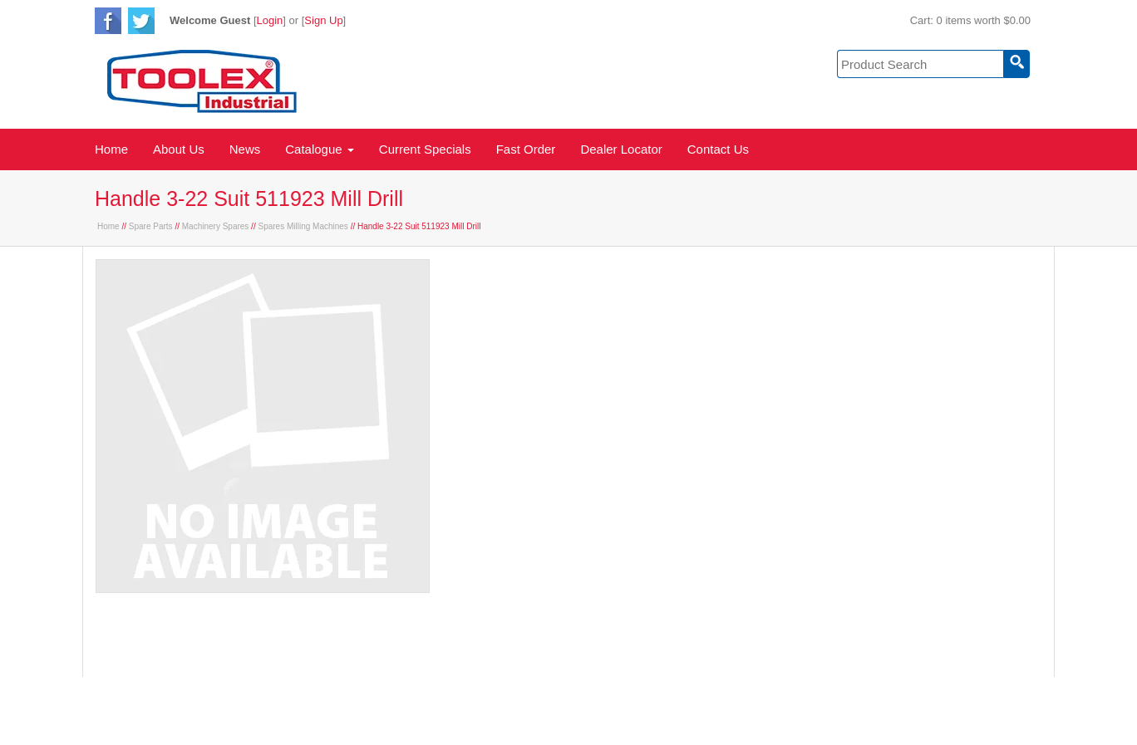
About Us (178, 149)
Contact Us (718, 149)
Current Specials (425, 149)
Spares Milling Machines (302, 226)
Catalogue (319, 149)
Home (111, 149)
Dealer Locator (621, 149)
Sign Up (323, 20)
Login (270, 20)
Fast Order (526, 149)
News (245, 149)
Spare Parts (151, 226)
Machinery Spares (215, 226)
